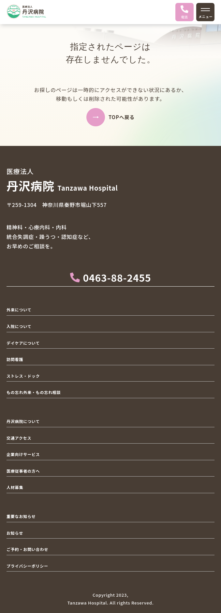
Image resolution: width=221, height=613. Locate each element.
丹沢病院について (23, 421)
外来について (19, 309)
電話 (184, 12)
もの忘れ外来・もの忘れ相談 (34, 392)
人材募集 (15, 487)
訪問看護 (15, 359)
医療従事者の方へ (23, 471)
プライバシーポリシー (27, 566)
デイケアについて (23, 343)
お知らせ (15, 533)
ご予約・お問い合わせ (27, 549)
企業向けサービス (23, 454)
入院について (19, 326)
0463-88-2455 (110, 277)
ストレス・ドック (23, 376)
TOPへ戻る (122, 117)
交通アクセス (19, 438)
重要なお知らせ (21, 516)
